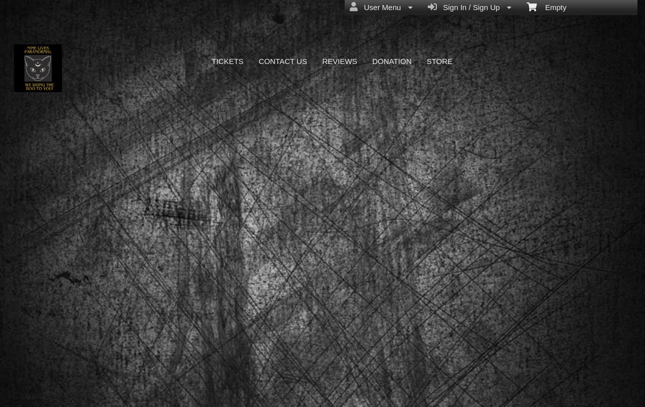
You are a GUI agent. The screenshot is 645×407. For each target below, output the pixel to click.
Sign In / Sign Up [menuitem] (469, 7)
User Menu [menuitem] (381, 7)
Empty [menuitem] (546, 7)
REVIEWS (339, 61)
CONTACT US (283, 61)
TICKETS (227, 61)
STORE (440, 61)
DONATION (392, 61)
